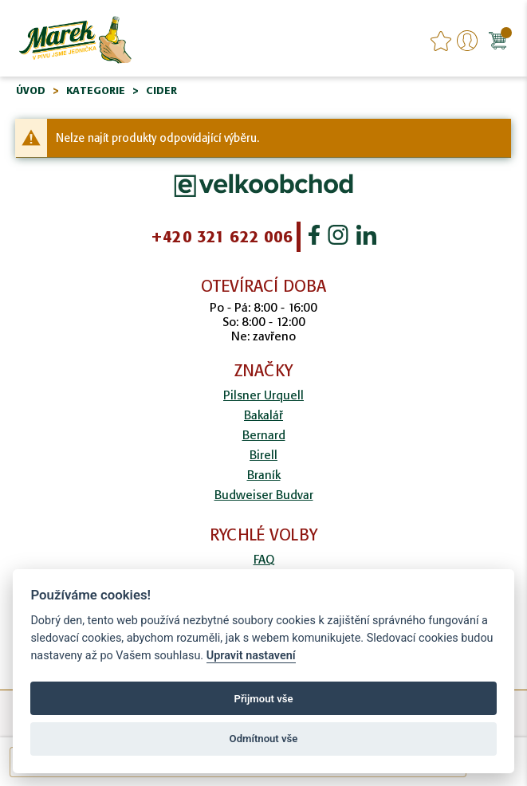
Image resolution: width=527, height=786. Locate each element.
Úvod (30, 90)
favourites (441, 40)
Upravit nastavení (251, 655)
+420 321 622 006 (222, 236)
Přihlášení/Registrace (467, 40)
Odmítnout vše (264, 739)
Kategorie (95, 90)
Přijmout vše (263, 699)
